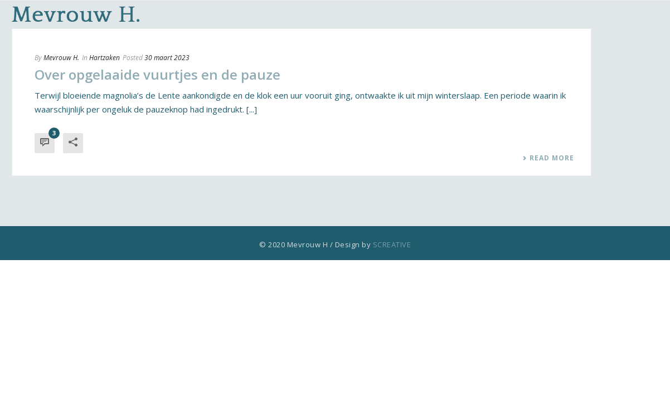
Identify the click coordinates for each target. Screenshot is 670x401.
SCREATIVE (392, 244)
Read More (548, 158)
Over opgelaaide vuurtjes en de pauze (157, 74)
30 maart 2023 (167, 57)
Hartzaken (104, 57)
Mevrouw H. (61, 57)
